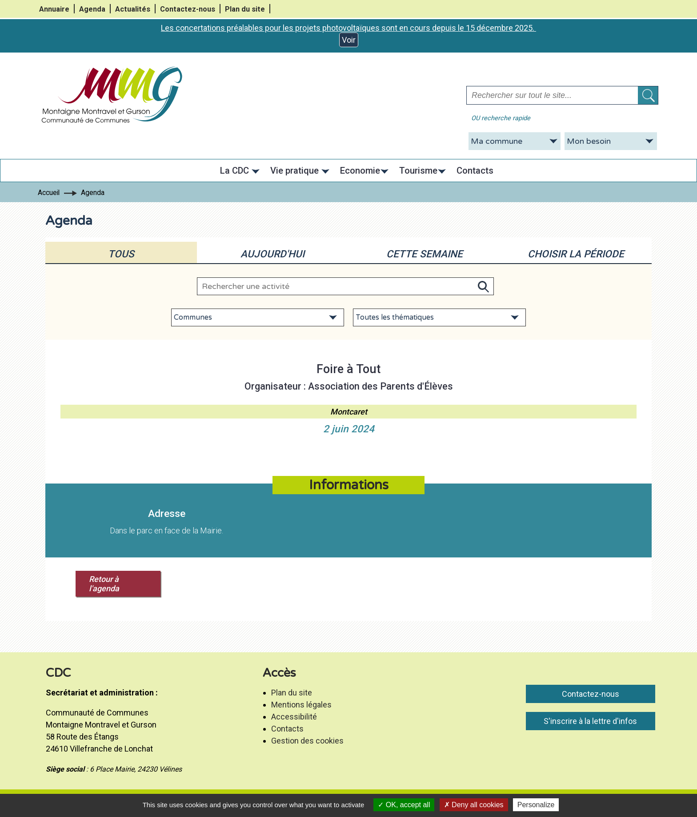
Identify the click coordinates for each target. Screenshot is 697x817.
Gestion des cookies (307, 740)
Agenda (92, 9)
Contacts (287, 728)
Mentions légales (301, 704)
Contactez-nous (187, 9)
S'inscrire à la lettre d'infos (590, 721)
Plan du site (245, 9)
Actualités (132, 9)
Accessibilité (294, 716)
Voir (349, 40)
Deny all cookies (474, 805)
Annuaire (54, 9)
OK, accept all (404, 805)
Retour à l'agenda (104, 583)
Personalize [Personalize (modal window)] (536, 805)
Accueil (49, 192)
